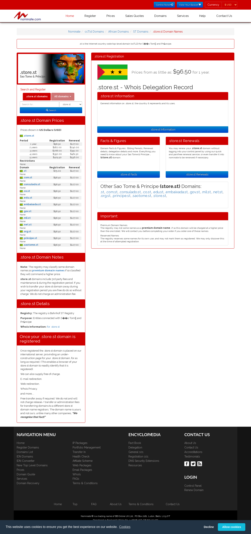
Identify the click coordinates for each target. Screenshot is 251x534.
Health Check (81, 456)
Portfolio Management (87, 447)
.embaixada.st (32, 204)
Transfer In (79, 452)
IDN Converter (26, 460)
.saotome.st (30, 244)
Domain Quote (26, 474)
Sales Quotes (134, 16)
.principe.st (30, 238)
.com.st (27, 177)
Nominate (74, 31)
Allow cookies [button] (231, 527)
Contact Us (224, 16)
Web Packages (82, 465)
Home (70, 16)
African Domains (118, 31)
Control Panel (193, 485)
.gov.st (27, 211)
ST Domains (140, 31)
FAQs (76, 478)
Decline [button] (209, 527)
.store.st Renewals (197, 174)
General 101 (135, 452)
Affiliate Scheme (83, 460)
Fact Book (134, 443)
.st (24, 170)
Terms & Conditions (85, 483)
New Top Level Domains (32, 465)
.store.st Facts (128, 174)
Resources (135, 465)
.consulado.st (31, 184)
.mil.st (27, 218)
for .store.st (53, 326)
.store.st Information (162, 129)
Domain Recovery (28, 483)
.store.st (28, 135)
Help (202, 16)
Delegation (135, 447)
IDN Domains (25, 456)
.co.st (26, 191)
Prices (110, 16)
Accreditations (193, 452)
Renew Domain (194, 490)
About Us (190, 443)
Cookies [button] (124, 527)
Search (51, 110)
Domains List (25, 452)
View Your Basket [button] (190, 4)
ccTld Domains (94, 31)
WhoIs (77, 474)
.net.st (27, 224)
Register (90, 16)
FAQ (93, 504)
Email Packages (82, 469)
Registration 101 (138, 456)
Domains (160, 16)
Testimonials (192, 456)
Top (75, 504)
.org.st (27, 231)
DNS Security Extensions (143, 460)
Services (183, 16)
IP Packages (80, 443)
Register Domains (28, 447)
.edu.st (27, 197)
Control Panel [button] (164, 4)
